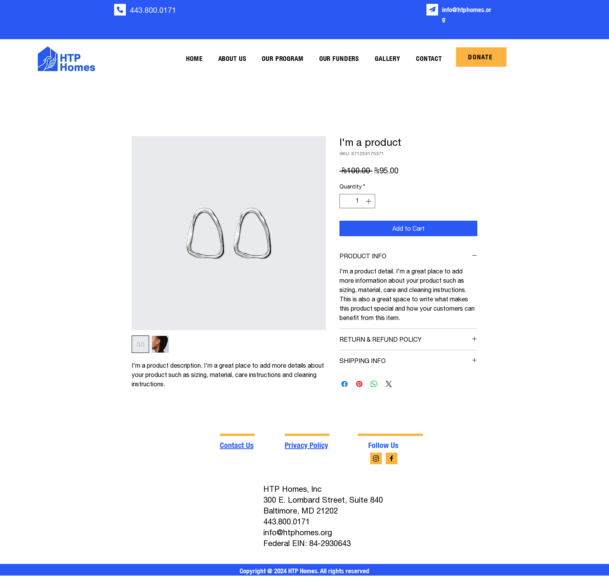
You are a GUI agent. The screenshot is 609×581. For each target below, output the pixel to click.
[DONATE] (481, 57)
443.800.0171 (153, 10)
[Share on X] (388, 384)
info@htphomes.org (297, 532)
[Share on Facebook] (344, 384)
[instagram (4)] (376, 458)
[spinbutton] (357, 201)
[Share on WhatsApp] (374, 384)
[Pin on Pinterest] (359, 384)
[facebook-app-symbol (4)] (391, 458)
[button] (232, 59)
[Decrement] (345, 201)
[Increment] (369, 201)
